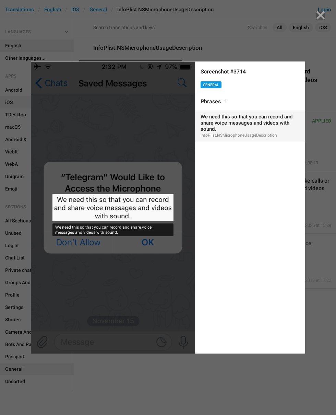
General (211, 85)
